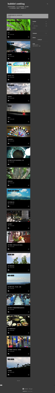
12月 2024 (36, 26)
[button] (28, 37)
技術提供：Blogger (27, 388)
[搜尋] (47, 3)
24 (33, 23)
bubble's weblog (16, 3)
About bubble (35, 44)
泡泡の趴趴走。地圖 (36, 46)
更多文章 (18, 380)
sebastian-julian (29, 391)
